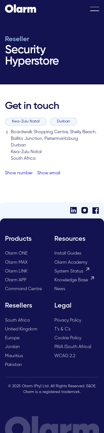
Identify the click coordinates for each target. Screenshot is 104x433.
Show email (48, 173)
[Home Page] (20, 9)
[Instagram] (84, 210)
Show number (19, 173)
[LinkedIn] (73, 210)
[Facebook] (95, 210)
